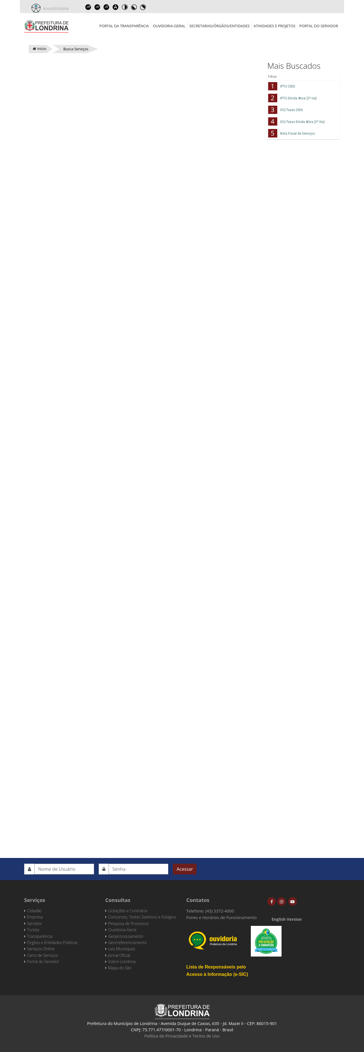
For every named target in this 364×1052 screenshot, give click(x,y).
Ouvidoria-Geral (169, 25)
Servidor (34, 923)
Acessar (185, 869)
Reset (106, 7)
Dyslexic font (115, 7)
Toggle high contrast (124, 7)
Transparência (39, 936)
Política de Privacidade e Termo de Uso (182, 1036)
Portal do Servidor (318, 25)
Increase (88, 7)
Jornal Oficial (119, 955)
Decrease (97, 7)
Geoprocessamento (125, 936)
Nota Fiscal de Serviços (297, 133)
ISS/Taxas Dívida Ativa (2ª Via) (302, 122)
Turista (33, 929)
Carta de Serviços (42, 955)
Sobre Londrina (122, 961)
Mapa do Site (119, 967)
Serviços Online (41, 948)
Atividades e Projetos (274, 25)
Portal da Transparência (124, 25)
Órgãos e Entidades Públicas (52, 942)
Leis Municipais (121, 948)
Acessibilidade (55, 8)
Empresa (35, 917)
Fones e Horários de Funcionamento (221, 917)
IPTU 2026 (287, 86)
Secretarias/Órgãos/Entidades (219, 25)
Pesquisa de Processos (128, 923)
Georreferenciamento (127, 942)
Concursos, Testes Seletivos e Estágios (142, 917)
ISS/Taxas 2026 (291, 110)
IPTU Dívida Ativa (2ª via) (298, 98)
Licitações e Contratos (127, 910)
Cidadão (34, 910)
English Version (287, 919)
